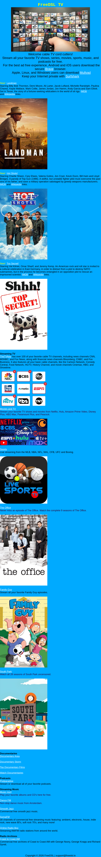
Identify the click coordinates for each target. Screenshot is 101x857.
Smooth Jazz (7, 808)
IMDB (84, 91)
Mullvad (85, 72)
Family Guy (6, 589)
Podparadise (6, 781)
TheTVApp (5, 356)
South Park (6, 671)
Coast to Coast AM (10, 839)
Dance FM (5, 800)
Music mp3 (5, 792)
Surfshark (72, 76)
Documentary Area (10, 756)
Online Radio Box (9, 828)
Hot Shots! (12, 173)
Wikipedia (10, 94)
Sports (3, 449)
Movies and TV (8, 409)
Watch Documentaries (11, 773)
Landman (12, 83)
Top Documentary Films (12, 767)
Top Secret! (13, 263)
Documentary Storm (10, 761)
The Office (5, 507)
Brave (49, 69)
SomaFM (5, 817)
